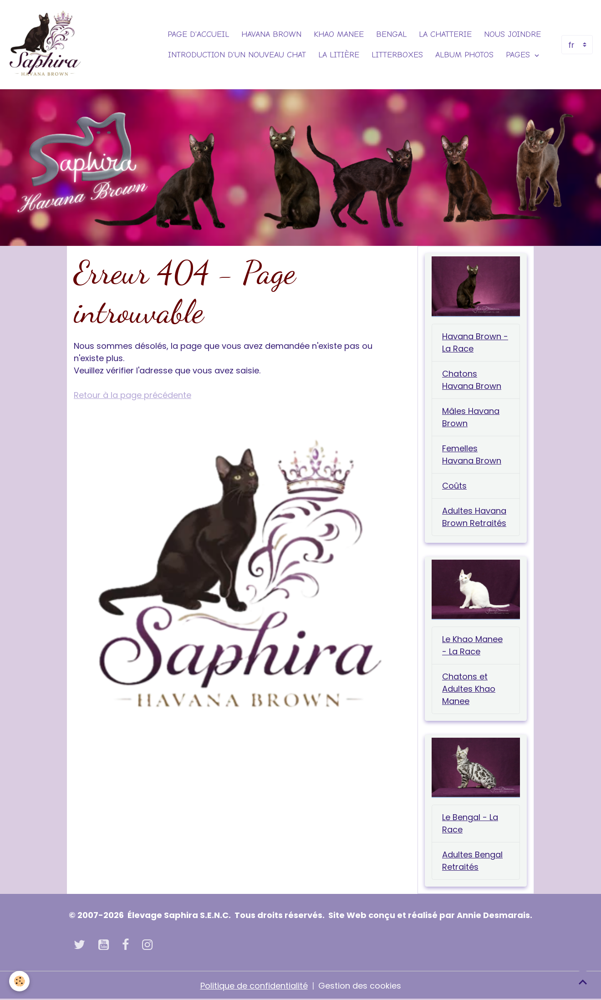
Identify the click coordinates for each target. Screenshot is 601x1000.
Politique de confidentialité (254, 985)
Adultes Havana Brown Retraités (474, 517)
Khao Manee (339, 34)
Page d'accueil (198, 34)
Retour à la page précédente (132, 395)
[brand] (44, 44)
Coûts (454, 485)
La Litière (338, 55)
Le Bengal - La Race (470, 823)
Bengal (391, 34)
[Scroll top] (582, 981)
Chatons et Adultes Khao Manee (468, 689)
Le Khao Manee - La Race (472, 645)
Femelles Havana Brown (471, 454)
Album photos (464, 55)
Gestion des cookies (359, 985)
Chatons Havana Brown (471, 380)
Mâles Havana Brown (470, 417)
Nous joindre (512, 34)
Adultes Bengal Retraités (472, 860)
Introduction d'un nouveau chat (237, 55)
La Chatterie (445, 34)
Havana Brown (271, 34)
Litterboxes (397, 55)
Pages (519, 55)
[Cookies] (19, 981)
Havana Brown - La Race (475, 342)
